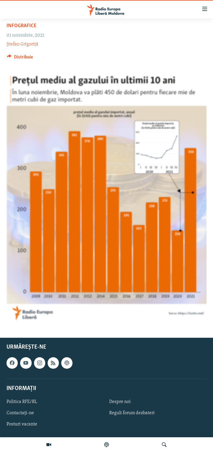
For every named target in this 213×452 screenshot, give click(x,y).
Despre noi (120, 401)
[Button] (20, 58)
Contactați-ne (20, 413)
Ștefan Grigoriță (22, 44)
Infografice (21, 26)
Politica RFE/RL (22, 401)
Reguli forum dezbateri (132, 413)
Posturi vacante (22, 424)
